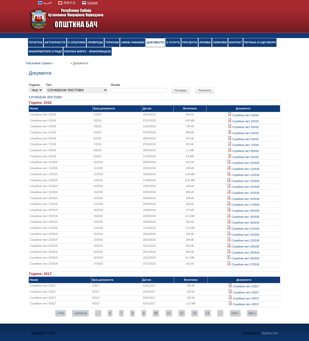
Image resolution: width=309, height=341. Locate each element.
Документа (155, 42)
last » (252, 313)
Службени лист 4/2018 (245, 127)
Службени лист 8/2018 (245, 151)
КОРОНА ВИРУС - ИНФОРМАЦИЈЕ (87, 51)
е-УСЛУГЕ (173, 42)
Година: (35, 85)
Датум (147, 108)
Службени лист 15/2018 (245, 193)
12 (181, 313)
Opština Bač (269, 333)
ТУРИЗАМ (112, 42)
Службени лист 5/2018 (245, 133)
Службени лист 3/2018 (245, 121)
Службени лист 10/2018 (245, 163)
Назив (115, 85)
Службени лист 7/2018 (245, 145)
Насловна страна (38, 63)
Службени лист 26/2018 (245, 258)
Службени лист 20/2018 (245, 222)
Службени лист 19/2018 (245, 216)
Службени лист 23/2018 (245, 240)
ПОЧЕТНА (35, 42)
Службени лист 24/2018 (245, 246)
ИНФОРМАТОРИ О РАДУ (45, 51)
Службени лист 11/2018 (245, 169)
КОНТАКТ (235, 42)
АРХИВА (205, 42)
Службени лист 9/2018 (245, 157)
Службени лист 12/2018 (245, 175)
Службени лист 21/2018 (245, 228)
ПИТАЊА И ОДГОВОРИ (260, 42)
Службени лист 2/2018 (245, 115)
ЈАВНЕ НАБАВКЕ (133, 42)
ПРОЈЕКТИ (189, 42)
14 (207, 313)
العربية (47, 3)
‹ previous (80, 313)
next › (235, 313)
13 (195, 313)
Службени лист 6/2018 (245, 139)
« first (60, 313)
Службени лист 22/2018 (245, 234)
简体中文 (70, 3)
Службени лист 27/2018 (245, 264)
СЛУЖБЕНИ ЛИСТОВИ (45, 97)
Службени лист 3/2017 (246, 298)
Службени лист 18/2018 (245, 210)
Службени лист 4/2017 (246, 304)
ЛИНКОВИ (220, 42)
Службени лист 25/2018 (245, 252)
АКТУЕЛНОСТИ (55, 42)
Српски (92, 3)
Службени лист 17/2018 (245, 204)
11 (169, 313)
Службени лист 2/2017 (246, 292)
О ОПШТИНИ (76, 42)
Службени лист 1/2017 (246, 286)
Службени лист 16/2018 (245, 199)
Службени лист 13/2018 (245, 181)
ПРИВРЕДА (95, 42)
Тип (48, 85)
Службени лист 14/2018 (245, 186)
